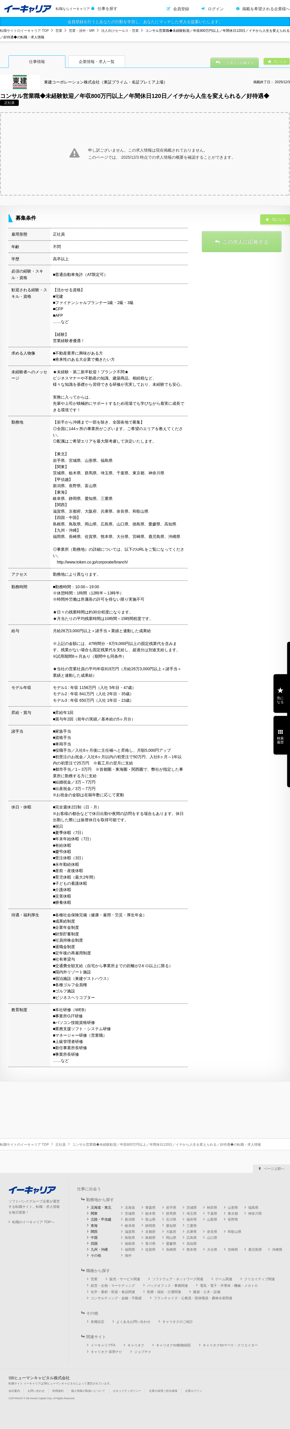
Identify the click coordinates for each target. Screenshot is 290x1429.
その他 (96, 1256)
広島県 (192, 1238)
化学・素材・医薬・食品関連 (113, 1292)
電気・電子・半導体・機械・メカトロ (229, 1286)
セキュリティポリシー (127, 1390)
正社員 (60, 1145)
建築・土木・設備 (206, 1292)
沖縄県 (277, 1250)
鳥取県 (130, 1238)
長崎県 (171, 1250)
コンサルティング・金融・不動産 (116, 1298)
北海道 (130, 1208)
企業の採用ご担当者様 (163, 1390)
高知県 (192, 1244)
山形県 (233, 1208)
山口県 (212, 1238)
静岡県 (150, 1226)
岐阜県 (130, 1226)
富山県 (150, 1219)
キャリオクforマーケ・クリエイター (230, 1345)
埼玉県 (192, 1214)
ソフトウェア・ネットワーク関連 (177, 1279)
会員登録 (181, 9)
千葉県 (212, 1214)
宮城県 (192, 1208)
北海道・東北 (101, 1208)
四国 (94, 1244)
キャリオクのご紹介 (177, 1322)
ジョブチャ (142, 1352)
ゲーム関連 (223, 1279)
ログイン (216, 9)
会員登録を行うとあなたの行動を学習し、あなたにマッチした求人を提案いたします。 (145, 21)
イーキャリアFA (103, 1345)
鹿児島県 (255, 1250)
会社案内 (14, 1390)
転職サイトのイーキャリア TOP (24, 31)
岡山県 (171, 1238)
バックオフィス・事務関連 (167, 1286)
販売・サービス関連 (124, 1279)
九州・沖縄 (99, 1250)
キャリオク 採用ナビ (106, 1352)
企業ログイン (193, 1390)
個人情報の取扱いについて (88, 1390)
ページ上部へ (274, 1169)
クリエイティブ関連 (259, 1279)
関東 (94, 1214)
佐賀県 (150, 1250)
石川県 (171, 1219)
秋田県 (212, 1208)
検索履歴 (280, 740)
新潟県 (130, 1219)
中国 (94, 1238)
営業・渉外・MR (82, 31)
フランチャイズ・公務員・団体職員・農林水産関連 (193, 1298)
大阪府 (171, 1232)
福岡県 (130, 1250)
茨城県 (130, 1214)
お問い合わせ (36, 1390)
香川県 (150, 1244)
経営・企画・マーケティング (113, 1286)
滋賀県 (130, 1232)
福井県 (192, 1219)
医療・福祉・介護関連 (164, 1292)
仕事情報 (37, 61)
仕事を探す (107, 8)
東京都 (233, 1214)
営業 (58, 31)
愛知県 (171, 1226)
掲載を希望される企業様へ (266, 9)
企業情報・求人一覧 (97, 61)
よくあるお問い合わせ (133, 1322)
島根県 (150, 1238)
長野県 (233, 1219)
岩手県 (171, 1208)
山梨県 (212, 1219)
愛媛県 (171, 1244)
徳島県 (130, 1244)
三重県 (192, 1226)
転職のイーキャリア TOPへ (33, 1222)
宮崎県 (233, 1250)
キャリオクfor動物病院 (173, 1345)
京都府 (150, 1232)
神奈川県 (255, 1214)
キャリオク (135, 1345)
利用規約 (58, 1390)
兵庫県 (192, 1232)
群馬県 (171, 1214)
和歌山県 (234, 1232)
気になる (280, 700)
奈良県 (212, 1232)
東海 (94, 1226)
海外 (128, 1256)
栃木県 (150, 1214)
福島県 (253, 1208)
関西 (94, 1232)
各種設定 (97, 1322)
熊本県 (192, 1250)
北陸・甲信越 (101, 1219)
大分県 (212, 1250)
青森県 (150, 1208)
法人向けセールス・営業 (120, 31)
